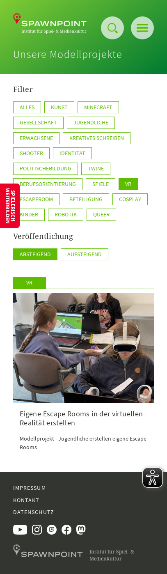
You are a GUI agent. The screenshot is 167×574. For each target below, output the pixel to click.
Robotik (66, 214)
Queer (101, 214)
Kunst (59, 107)
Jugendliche (90, 122)
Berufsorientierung (48, 184)
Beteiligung (86, 199)
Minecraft (98, 107)
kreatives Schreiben (96, 138)
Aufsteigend (84, 254)
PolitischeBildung (45, 168)
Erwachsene (36, 138)
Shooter (31, 153)
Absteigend (35, 254)
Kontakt (26, 500)
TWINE (96, 168)
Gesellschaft (38, 122)
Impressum (29, 487)
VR (128, 184)
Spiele (100, 184)
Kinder (29, 214)
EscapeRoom (36, 199)
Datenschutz (33, 512)
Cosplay (130, 199)
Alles (27, 107)
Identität (72, 153)
